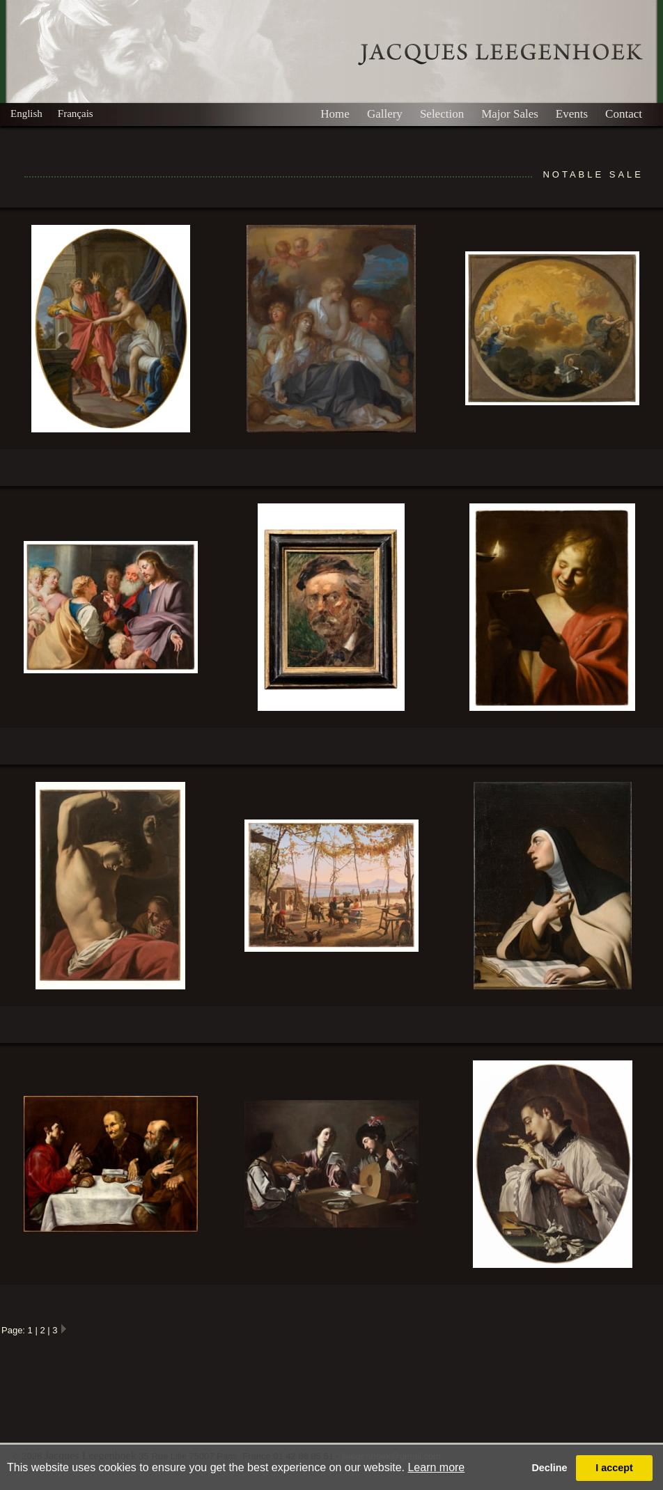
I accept (614, 1467)
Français (75, 113)
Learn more (436, 1467)
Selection (442, 113)
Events (572, 113)
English (26, 113)
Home (335, 113)
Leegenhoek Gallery (500, 54)
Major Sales (509, 113)
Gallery (385, 113)
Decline (549, 1467)
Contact (623, 113)
